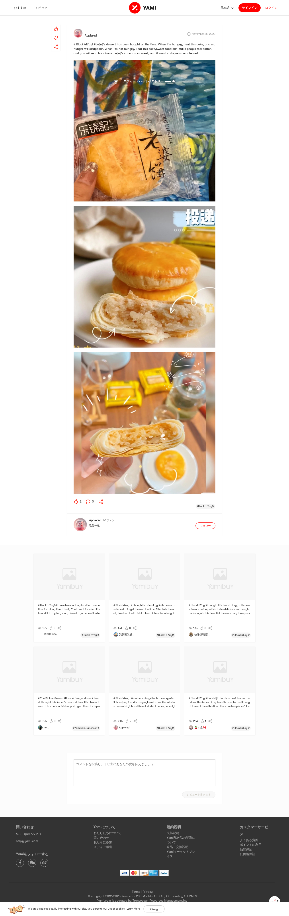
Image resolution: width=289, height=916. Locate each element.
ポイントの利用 (251, 844)
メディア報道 (103, 847)
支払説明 (173, 833)
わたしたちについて (107, 833)
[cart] (274, 901)
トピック (41, 8)
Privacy (148, 891)
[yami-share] (55, 42)
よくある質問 (249, 840)
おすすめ (20, 8)
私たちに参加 (103, 842)
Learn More (133, 908)
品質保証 (246, 849)
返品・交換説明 (177, 847)
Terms (136, 891)
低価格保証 (247, 854)
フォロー (205, 525)
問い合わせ (101, 837)
